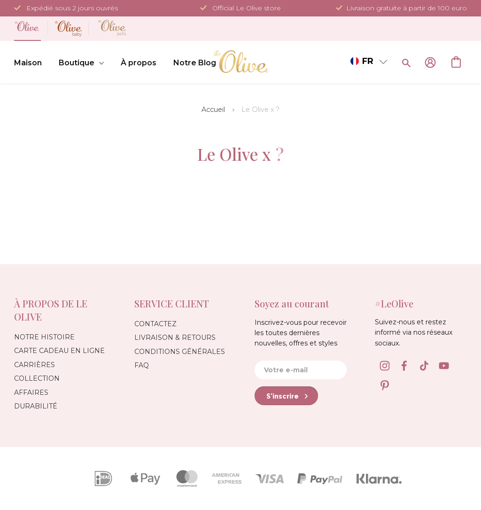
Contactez (155, 324)
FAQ (141, 365)
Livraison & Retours (175, 337)
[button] (369, 62)
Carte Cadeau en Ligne (59, 350)
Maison (28, 62)
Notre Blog (194, 62)
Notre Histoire (44, 337)
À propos (138, 62)
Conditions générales (179, 351)
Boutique (81, 63)
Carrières (34, 365)
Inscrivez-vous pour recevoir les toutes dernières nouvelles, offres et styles (301, 333)
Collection (37, 378)
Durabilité (35, 406)
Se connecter (430, 62)
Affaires (31, 392)
